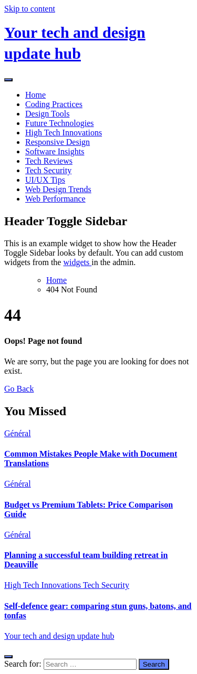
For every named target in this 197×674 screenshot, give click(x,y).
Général (17, 433)
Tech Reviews (48, 160)
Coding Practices (53, 104)
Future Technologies (59, 123)
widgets (77, 262)
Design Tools (47, 113)
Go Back (19, 388)
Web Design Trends (58, 189)
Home (35, 94)
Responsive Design (57, 142)
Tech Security (48, 170)
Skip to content (29, 8)
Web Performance (55, 198)
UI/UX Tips (45, 179)
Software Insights (54, 151)
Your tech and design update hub (59, 635)
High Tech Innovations (63, 132)
